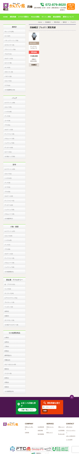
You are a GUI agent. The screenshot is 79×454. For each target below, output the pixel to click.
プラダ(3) (7, 191)
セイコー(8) (8, 63)
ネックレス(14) (9, 293)
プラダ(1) (7, 125)
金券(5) (7, 342)
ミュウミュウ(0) (9, 143)
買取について (61, 426)
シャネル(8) (8, 111)
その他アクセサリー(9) (11, 325)
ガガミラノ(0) (9, 72)
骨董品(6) (7, 360)
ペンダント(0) (9, 307)
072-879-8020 (53, 4)
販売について (49, 432)
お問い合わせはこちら (71, 6)
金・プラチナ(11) (10, 284)
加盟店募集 (40, 430)
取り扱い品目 (61, 434)
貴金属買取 (57, 17)
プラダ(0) (7, 249)
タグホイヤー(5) (9, 45)
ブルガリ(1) (8, 54)
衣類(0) (7, 382)
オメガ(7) (7, 36)
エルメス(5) (8, 107)
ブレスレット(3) (9, 302)
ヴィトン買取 (46, 17)
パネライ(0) (8, 76)
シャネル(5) (8, 240)
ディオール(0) (9, 147)
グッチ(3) (7, 182)
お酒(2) (7, 337)
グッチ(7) (7, 245)
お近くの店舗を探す (70, 436)
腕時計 (65, 22)
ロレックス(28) (9, 31)
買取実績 (13, 17)
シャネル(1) (8, 178)
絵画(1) (7, 378)
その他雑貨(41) (9, 271)
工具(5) (7, 346)
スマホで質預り (23, 17)
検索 (45, 411)
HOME (5, 17)
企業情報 (27, 432)
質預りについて (68, 17)
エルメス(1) (8, 81)
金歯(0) (7, 316)
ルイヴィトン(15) (10, 169)
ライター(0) (8, 373)
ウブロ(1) (7, 85)
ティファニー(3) (9, 258)
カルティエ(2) (9, 253)
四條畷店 (48, 22)
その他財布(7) (9, 218)
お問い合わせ (69, 426)
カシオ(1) (7, 67)
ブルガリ (73, 22)
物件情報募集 (41, 434)
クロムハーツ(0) (9, 138)
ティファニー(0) (9, 134)
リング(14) (8, 289)
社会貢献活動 (41, 426)
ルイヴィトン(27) (10, 231)
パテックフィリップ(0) (11, 40)
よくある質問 (69, 439)
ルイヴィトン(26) (10, 102)
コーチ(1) (7, 187)
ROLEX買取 (35, 17)
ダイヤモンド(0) (9, 320)
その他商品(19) (9, 391)
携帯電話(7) (8, 355)
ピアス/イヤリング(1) (11, 298)
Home (40, 22)
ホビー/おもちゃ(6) (10, 364)
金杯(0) (7, 311)
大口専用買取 (61, 430)
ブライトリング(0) (10, 49)
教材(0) (7, 369)
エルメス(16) (8, 236)
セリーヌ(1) (8, 152)
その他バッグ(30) (10, 156)
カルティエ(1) (9, 58)
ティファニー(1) (9, 200)
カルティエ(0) (9, 129)
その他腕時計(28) (10, 90)
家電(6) (7, 351)
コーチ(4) (7, 120)
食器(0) (7, 387)
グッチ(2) (7, 116)
